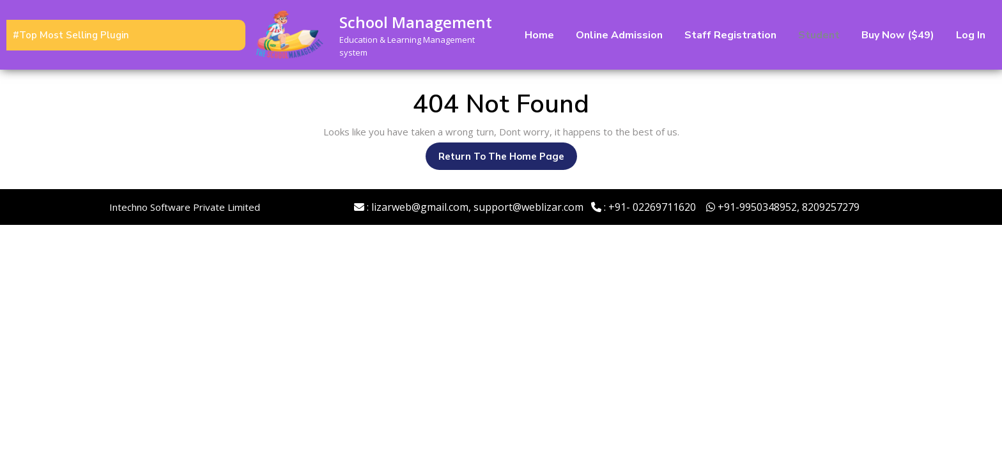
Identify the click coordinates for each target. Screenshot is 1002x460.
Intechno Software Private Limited (184, 207)
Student (819, 35)
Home (539, 35)
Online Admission (619, 35)
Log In (970, 35)
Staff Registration (730, 35)
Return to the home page (507, 159)
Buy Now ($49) (897, 35)
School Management (415, 22)
